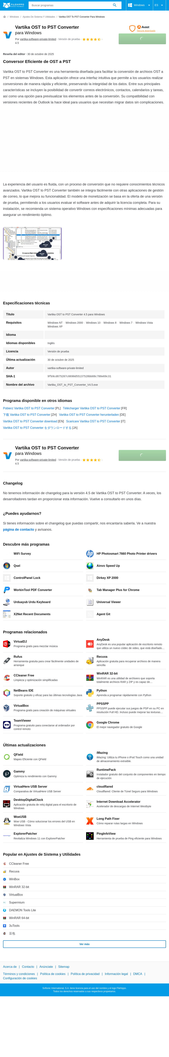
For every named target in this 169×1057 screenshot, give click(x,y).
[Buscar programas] (114, 5)
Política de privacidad (85, 974)
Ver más (84, 944)
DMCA (137, 974)
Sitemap (63, 966)
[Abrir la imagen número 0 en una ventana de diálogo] (32, 243)
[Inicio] (4, 17)
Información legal (116, 974)
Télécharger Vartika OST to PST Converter (91, 408)
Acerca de (10, 966)
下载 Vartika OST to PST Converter (26, 414)
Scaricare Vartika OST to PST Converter (93, 421)
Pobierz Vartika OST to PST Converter (29, 408)
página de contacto (18, 529)
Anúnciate (46, 966)
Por (35, 39)
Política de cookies (52, 974)
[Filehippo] (13, 5)
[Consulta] (75, 5)
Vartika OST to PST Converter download (30, 421)
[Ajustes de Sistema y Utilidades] (39, 17)
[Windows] (14, 17)
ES (159, 5)
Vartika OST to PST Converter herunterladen (89, 414)
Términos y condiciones (19, 974)
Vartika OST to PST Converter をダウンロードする (37, 427)
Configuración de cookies (20, 978)
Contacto (28, 966)
